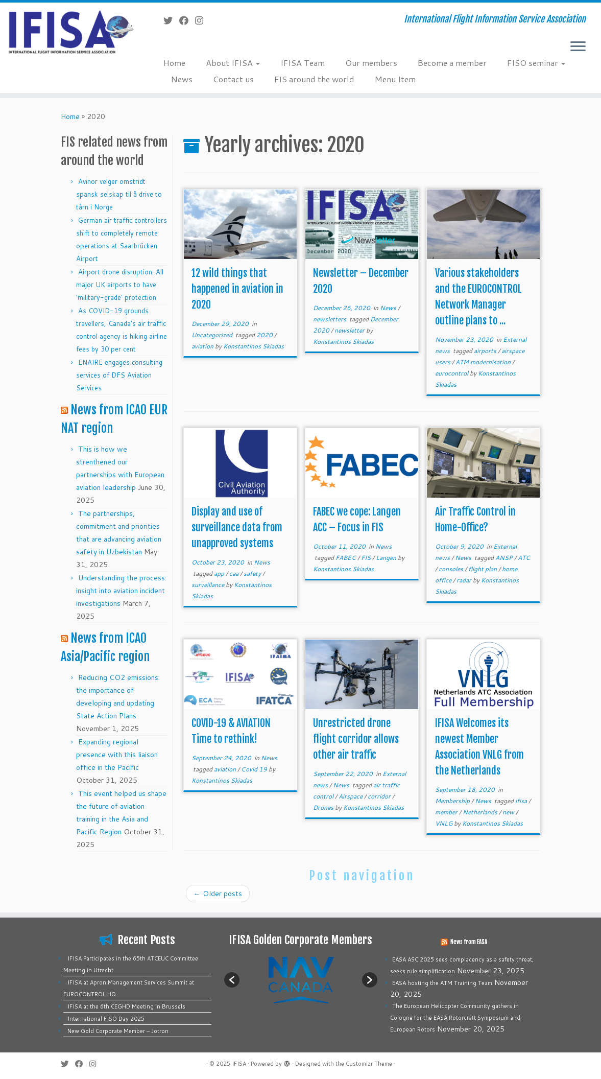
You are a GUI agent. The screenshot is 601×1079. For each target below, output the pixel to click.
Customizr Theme (369, 1064)
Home (174, 62)
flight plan (483, 569)
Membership (453, 800)
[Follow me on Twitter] (171, 20)
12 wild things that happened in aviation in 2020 (237, 289)
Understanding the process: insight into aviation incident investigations (121, 590)
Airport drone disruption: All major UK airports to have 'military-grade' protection (119, 284)
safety (253, 573)
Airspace (351, 796)
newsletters (330, 319)
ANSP (504, 557)
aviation (203, 346)
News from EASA (468, 942)
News (182, 79)
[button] (231, 980)
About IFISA (233, 62)
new (509, 812)
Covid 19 (255, 769)
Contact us (233, 79)
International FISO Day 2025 (106, 1019)
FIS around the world (314, 79)
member (447, 812)
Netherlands (481, 812)
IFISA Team (302, 62)
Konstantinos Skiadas (253, 346)
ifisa (521, 800)
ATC (524, 557)
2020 (265, 335)
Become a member (452, 62)
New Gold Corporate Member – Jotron (118, 1031)
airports (486, 350)
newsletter (350, 330)
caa (234, 573)
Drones (324, 807)
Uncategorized (212, 335)
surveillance (208, 584)
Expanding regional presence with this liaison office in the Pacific (117, 754)
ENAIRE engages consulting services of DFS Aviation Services (119, 375)
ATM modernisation (483, 362)
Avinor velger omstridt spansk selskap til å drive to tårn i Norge (119, 194)
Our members (371, 62)
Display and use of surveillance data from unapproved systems (236, 527)
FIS (366, 557)
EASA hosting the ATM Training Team (442, 983)
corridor (380, 796)
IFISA (239, 1064)
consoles (452, 569)
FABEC (346, 557)
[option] (300, 979)
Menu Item (395, 79)
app (220, 573)
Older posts (218, 893)
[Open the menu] (578, 47)
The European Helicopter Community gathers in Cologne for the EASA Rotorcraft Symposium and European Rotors (455, 1018)
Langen (387, 557)
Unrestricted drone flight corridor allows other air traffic (356, 739)
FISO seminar (536, 62)
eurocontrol (452, 373)
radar (464, 580)
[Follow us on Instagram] (202, 20)
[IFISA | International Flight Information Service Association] (70, 31)
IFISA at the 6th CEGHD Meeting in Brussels (126, 1006)
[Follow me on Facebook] (187, 20)
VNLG (444, 823)
